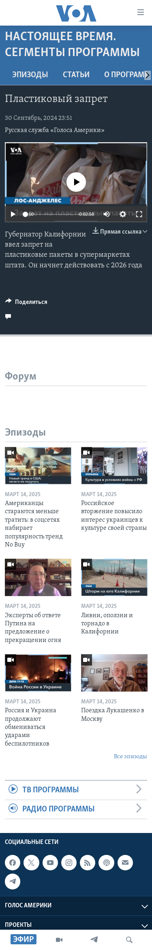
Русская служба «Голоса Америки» (55, 130)
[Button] (26, 304)
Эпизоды (30, 75)
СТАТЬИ (76, 75)
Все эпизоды (130, 757)
